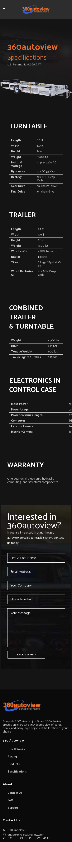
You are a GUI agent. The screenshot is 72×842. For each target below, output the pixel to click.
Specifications (17, 772)
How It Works (16, 749)
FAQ (10, 800)
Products (14, 764)
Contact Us (15, 793)
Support (13, 808)
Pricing (12, 757)
